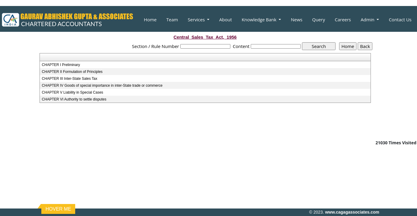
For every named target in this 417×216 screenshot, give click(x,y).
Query (318, 19)
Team (172, 19)
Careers (343, 19)
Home (150, 19)
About (225, 19)
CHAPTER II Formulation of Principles (72, 72)
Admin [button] (368, 19)
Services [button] (197, 19)
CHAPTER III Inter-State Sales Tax (69, 78)
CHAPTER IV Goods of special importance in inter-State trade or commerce (102, 85)
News (297, 19)
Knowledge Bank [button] (260, 19)
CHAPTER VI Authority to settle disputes (74, 99)
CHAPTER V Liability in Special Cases (72, 92)
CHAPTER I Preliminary (61, 65)
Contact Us (400, 19)
